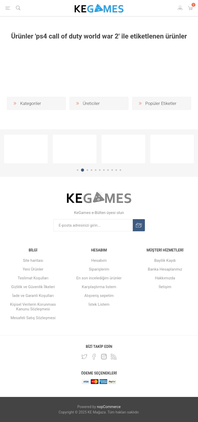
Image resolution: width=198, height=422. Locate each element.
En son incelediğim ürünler (99, 278)
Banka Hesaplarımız (165, 269)
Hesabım (99, 260)
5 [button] (95, 170)
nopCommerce (109, 407)
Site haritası (33, 260)
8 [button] (108, 170)
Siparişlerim (99, 269)
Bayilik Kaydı (165, 260)
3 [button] (87, 170)
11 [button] (120, 170)
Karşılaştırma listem (99, 287)
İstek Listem (99, 304)
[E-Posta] (93, 225)
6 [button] (100, 170)
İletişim (165, 287)
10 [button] (116, 170)
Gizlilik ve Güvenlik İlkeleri (33, 287)
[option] (26, 149)
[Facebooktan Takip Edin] (94, 356)
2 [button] (82, 170)
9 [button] (112, 170)
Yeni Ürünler (33, 269)
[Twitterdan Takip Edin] (84, 356)
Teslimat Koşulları (33, 278)
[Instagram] (104, 356)
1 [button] (77, 170)
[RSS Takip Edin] (114, 356)
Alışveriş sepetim (99, 295)
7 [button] (104, 170)
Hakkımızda (165, 278)
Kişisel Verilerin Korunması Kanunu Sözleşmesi (33, 306)
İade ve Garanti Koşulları (33, 295)
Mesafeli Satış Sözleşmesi (33, 318)
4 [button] (91, 170)
